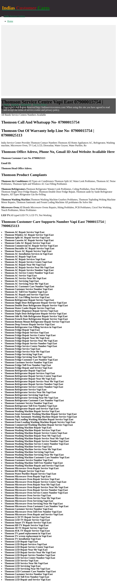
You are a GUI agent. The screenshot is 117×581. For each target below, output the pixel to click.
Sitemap (15, 104)
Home (10, 21)
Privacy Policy (40, 104)
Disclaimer (26, 104)
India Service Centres (14, 16)
